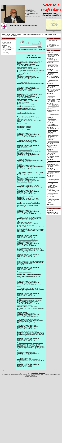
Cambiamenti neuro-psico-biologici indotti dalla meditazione (53, 152)
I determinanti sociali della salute (53, 81)
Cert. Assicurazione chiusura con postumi (29, 185)
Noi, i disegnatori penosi (54, 161)
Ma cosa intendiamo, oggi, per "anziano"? (53, 213)
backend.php (34, 373)
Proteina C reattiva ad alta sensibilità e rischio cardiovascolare (53, 106)
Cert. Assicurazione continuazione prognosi (29, 319)
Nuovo (35, 49)
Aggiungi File (30, 49)
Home (4, 40)
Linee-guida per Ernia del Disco (26, 225)
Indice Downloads (22, 49)
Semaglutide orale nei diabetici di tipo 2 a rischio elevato (53, 136)
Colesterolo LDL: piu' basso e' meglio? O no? (53, 60)
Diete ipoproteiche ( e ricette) (26, 196)
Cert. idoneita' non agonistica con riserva (28, 331)
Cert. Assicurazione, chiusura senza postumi (29, 288)
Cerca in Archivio (7, 49)
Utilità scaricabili (6, 46)
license (33, 375)
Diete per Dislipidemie (24, 102)
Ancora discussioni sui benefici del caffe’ (53, 85)
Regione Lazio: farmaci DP (25, 82)
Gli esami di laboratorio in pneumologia (53, 115)
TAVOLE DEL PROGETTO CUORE (27, 140)
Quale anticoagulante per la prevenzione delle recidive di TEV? (54, 55)
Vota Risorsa (24, 67)
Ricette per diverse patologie (25, 271)
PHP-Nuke (4, 374)
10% (39, 57)
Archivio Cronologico (7, 50)
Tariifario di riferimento (24, 258)
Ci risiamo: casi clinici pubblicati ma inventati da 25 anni (53, 165)
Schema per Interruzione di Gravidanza (28, 239)
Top (44, 49)
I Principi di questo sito (30, 18)
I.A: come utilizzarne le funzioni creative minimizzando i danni (53, 181)
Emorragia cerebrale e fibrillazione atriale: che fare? (53, 201)
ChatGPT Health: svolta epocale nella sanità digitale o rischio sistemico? (53, 130)
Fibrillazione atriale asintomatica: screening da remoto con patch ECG (53, 65)
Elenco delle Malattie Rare (25, 358)
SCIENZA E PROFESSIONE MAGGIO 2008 (29, 61)
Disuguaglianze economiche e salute (53, 125)
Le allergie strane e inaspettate (52, 176)
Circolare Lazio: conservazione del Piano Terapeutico (31, 70)
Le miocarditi (51, 196)
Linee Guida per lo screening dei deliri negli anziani (31, 343)
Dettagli (30, 67)
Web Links (5, 52)
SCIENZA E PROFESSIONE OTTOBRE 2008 (30, 217)
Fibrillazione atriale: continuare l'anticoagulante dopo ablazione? (53, 45)
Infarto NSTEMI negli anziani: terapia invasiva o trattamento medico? (54, 171)
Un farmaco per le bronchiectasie (52, 95)
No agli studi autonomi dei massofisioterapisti (53, 141)
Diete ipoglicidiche (23, 123)
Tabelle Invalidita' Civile (24, 159)
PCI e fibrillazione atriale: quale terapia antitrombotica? (53, 186)
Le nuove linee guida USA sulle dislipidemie (53, 77)
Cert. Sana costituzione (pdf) (25, 149)
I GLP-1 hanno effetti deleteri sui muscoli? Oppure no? (53, 72)
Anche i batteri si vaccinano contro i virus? (52, 120)
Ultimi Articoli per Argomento (6, 44)
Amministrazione (6, 53)
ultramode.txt (42, 373)
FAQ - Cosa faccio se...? (8, 47)
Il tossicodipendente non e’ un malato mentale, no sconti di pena (54, 90)
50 (31, 57)
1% (34, 57)
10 (27, 57)
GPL (42, 374)
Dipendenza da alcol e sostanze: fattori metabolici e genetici (53, 192)
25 (29, 57)
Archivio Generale (6, 42)
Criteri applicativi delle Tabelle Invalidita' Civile (30, 248)
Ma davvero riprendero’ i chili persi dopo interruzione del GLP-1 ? (54, 100)
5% (36, 57)
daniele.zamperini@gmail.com (32, 16)
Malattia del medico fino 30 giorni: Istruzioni (29, 93)
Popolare (40, 49)
